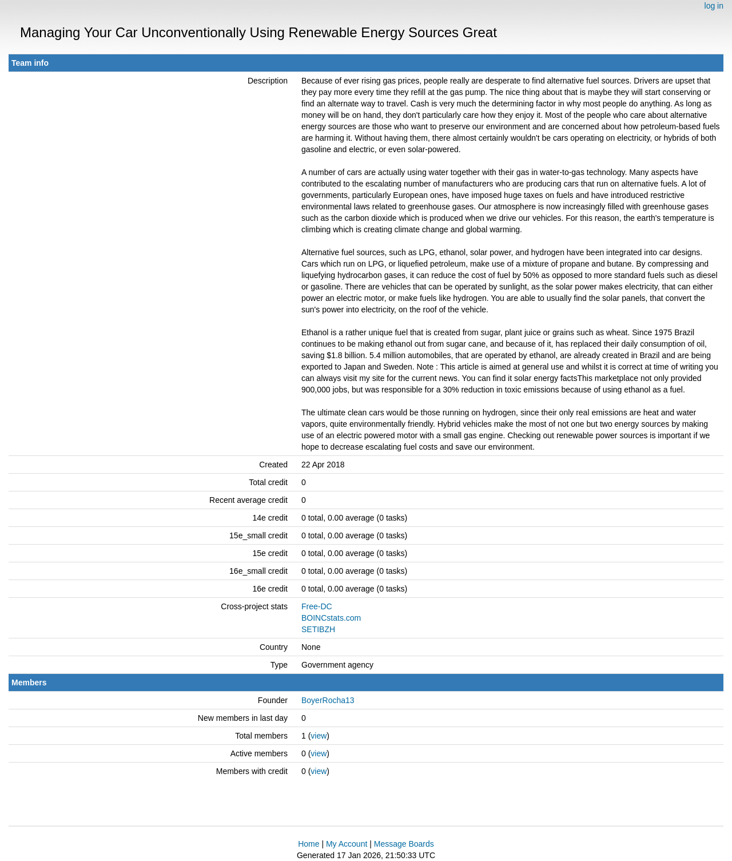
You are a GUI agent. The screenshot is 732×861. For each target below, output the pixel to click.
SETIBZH (318, 629)
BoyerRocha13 (328, 700)
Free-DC (316, 606)
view (319, 735)
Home (308, 843)
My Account (346, 843)
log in (714, 5)
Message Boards (404, 843)
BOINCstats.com (331, 617)
